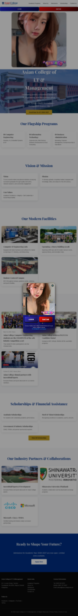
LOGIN (31, 319)
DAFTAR (45, 319)
